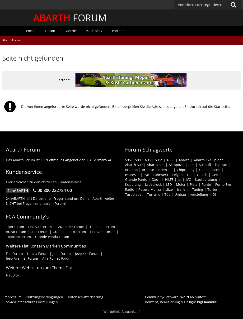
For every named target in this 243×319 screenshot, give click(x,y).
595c (158, 160)
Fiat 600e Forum (103, 231)
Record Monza (149, 189)
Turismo (153, 194)
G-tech (202, 174)
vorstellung (199, 194)
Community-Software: (175, 297)
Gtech (156, 179)
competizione (209, 169)
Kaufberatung (206, 179)
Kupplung (133, 184)
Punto (206, 184)
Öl (214, 194)
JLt (180, 179)
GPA (215, 174)
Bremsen (165, 169)
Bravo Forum (16, 231)
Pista (193, 184)
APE (191, 164)
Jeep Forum (62, 253)
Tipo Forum (15, 226)
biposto (221, 164)
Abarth (184, 160)
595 (128, 160)
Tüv (167, 194)
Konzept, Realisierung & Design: (181, 302)
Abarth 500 (134, 164)
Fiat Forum (14, 253)
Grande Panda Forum (52, 236)
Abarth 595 (155, 164)
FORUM (70, 17)
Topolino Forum (18, 236)
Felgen (177, 174)
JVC (188, 179)
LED (169, 184)
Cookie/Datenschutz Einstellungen (31, 302)
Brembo (131, 169)
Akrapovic (176, 164)
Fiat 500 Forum (40, 226)
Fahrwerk (160, 174)
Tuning (197, 189)
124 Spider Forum (70, 226)
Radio (129, 189)
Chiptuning (186, 169)
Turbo (212, 189)
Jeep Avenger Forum (22, 258)
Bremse (148, 169)
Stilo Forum (39, 231)
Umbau (180, 194)
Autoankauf (131, 311)
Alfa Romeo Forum (56, 258)
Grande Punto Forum (69, 231)
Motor (181, 184)
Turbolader (134, 194)
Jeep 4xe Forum (87, 253)
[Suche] (233, 5)
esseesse (132, 174)
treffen (182, 189)
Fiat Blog (12, 275)
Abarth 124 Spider (208, 160)
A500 (170, 160)
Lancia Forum (37, 253)
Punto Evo (223, 184)
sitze (169, 189)
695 (148, 160)
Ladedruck (153, 184)
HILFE (169, 179)
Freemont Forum (102, 226)
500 (138, 160)
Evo (146, 174)
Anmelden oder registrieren (200, 4)
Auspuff (205, 164)
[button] (207, 5)
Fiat (190, 174)
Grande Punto (136, 179)
